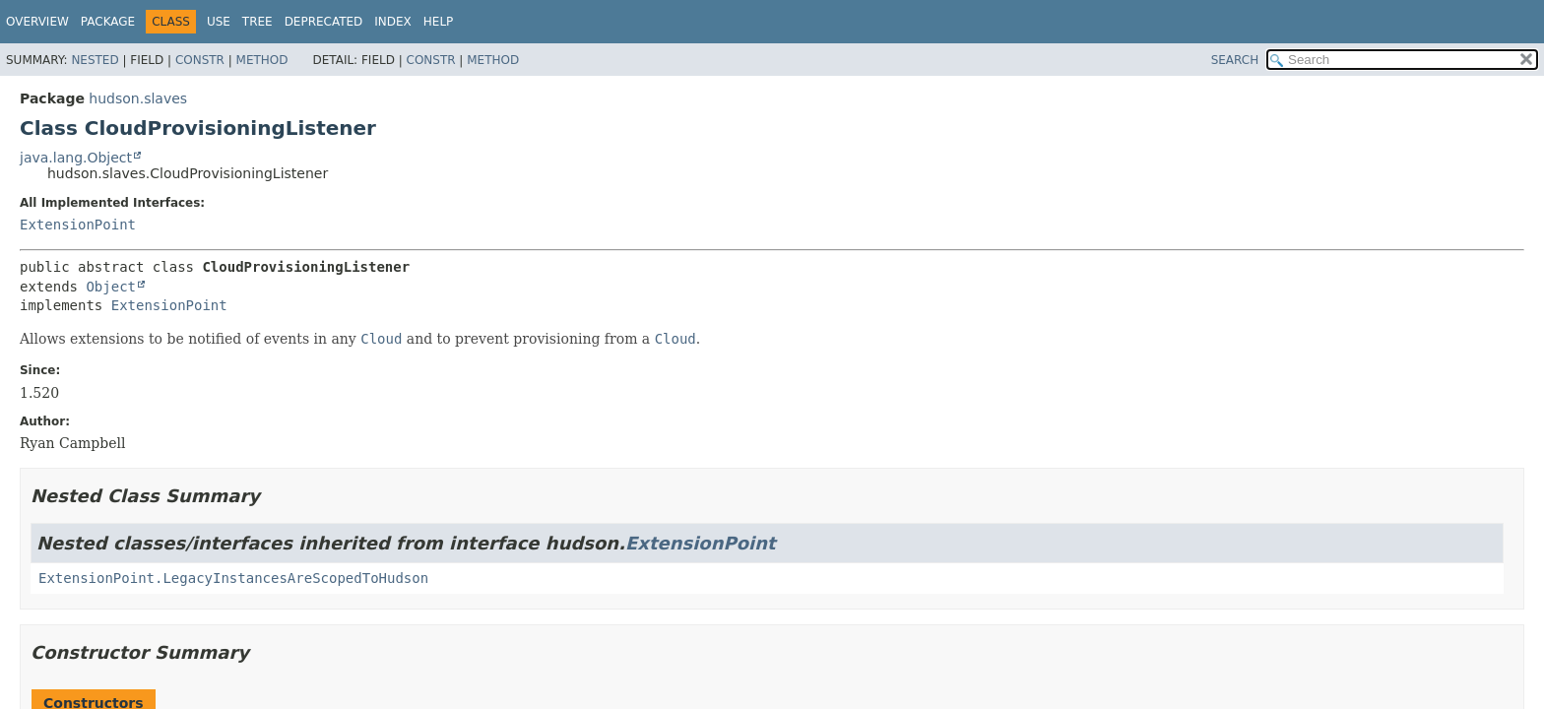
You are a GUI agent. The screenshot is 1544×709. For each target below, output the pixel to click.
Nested (94, 60)
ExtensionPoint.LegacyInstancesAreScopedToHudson (233, 578)
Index (393, 22)
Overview (37, 22)
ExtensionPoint (78, 224)
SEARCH (1235, 60)
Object (111, 286)
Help (438, 22)
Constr (200, 60)
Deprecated (324, 22)
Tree (257, 22)
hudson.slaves (138, 98)
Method (262, 60)
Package (108, 22)
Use (218, 22)
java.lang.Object (76, 157)
